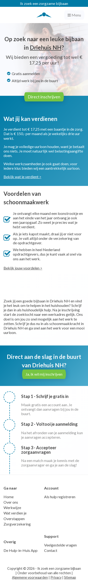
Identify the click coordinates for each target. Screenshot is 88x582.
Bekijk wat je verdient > (22, 176)
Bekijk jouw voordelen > (23, 268)
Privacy (55, 577)
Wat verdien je (15, 513)
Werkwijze (12, 507)
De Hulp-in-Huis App (21, 550)
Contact (50, 550)
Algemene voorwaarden (30, 577)
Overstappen (14, 518)
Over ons (11, 502)
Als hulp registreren (59, 496)
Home (9, 496)
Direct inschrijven (44, 96)
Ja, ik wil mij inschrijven (44, 374)
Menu (74, 15)
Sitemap (70, 577)
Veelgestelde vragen (60, 545)
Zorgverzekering (17, 524)
